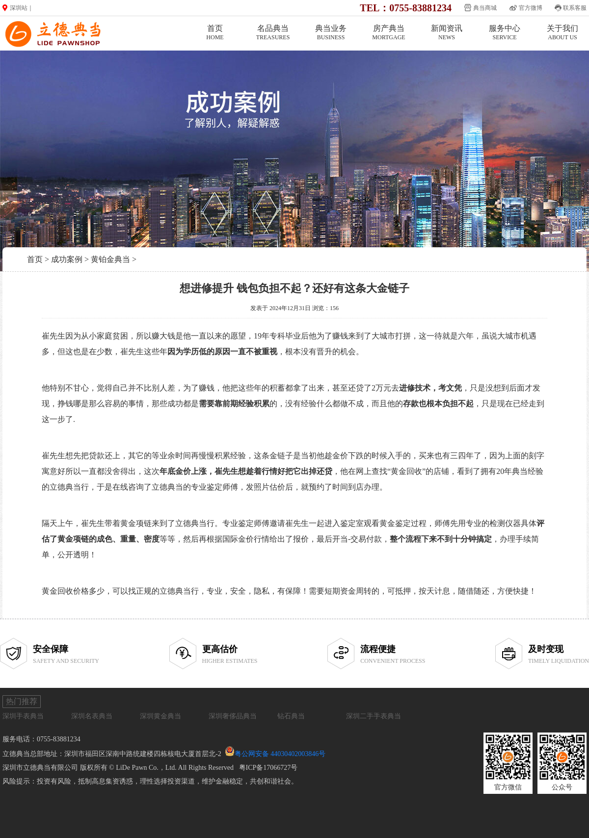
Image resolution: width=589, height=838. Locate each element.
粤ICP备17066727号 (268, 767)
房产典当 (389, 32)
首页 (215, 32)
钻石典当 (291, 716)
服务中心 (505, 32)
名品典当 (273, 32)
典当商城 (485, 7)
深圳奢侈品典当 (233, 716)
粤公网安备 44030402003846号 (280, 754)
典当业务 (331, 32)
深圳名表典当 (91, 716)
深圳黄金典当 (160, 716)
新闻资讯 (447, 32)
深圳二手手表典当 (373, 716)
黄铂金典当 (110, 259)
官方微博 (530, 7)
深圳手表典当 (23, 716)
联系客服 (575, 7)
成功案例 (66, 259)
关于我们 (562, 32)
